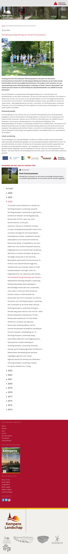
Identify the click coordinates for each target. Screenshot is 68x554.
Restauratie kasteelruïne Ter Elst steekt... (23, 318)
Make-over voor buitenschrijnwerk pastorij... (24, 246)
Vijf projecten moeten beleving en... (21, 342)
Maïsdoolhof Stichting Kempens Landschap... (25, 281)
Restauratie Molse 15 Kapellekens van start (24, 243)
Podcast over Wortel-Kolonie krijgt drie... (23, 263)
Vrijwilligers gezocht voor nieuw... (20, 356)
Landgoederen (6, 484)
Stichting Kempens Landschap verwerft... (23, 209)
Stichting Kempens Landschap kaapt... (22, 335)
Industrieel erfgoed (7, 492)
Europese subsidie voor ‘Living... (20, 366)
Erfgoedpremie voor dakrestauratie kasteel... (24, 274)
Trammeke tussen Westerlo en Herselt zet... (24, 205)
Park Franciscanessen (28, 173)
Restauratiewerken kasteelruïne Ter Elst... (23, 315)
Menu (63, 9)
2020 (10, 383)
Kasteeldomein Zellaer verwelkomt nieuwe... (24, 236)
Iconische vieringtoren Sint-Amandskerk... (23, 233)
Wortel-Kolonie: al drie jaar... (18, 222)
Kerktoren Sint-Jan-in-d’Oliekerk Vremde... (23, 226)
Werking (4, 428)
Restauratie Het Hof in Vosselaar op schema (24, 298)
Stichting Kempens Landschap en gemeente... (25, 212)
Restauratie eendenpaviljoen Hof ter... (22, 325)
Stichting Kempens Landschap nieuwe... (23, 363)
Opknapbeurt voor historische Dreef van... (23, 239)
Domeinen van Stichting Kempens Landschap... (25, 301)
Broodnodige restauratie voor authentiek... (24, 287)
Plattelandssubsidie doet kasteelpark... (22, 284)
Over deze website (7, 436)
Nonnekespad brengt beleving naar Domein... (25, 277)
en (65, 17)
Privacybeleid (5, 438)
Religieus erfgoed (6, 489)
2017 (10, 396)
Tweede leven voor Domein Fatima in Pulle (24, 267)
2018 (10, 392)
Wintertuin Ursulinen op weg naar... (21, 322)
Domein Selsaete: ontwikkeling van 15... (23, 332)
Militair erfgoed (6, 487)
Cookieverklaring (6, 440)
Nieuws (3, 25)
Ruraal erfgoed (6, 482)
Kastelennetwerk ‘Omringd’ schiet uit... (22, 270)
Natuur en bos (6, 480)
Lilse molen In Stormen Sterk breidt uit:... (23, 291)
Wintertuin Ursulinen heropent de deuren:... (24, 253)
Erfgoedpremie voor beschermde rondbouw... (25, 250)
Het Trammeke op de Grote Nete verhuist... (24, 304)
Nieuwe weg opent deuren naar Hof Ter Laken (25, 311)
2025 (10, 197)
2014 (10, 409)
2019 (10, 387)
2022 (10, 375)
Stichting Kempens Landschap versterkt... (23, 345)
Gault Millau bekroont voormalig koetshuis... (24, 339)
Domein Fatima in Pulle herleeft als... (21, 294)
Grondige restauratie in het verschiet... (22, 257)
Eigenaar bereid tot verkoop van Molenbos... (24, 359)
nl (62, 17)
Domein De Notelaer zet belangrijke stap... (24, 216)
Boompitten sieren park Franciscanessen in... (25, 260)
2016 (10, 400)
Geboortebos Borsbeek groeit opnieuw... (23, 352)
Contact (4, 433)
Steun (3, 431)
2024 (10, 201)
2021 (10, 379)
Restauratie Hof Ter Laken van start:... (22, 219)
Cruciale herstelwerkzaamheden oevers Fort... (25, 229)
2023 (10, 370)
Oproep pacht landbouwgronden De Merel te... (25, 349)
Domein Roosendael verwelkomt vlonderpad (24, 328)
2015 (10, 405)
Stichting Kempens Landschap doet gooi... (23, 308)
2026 (10, 193)
